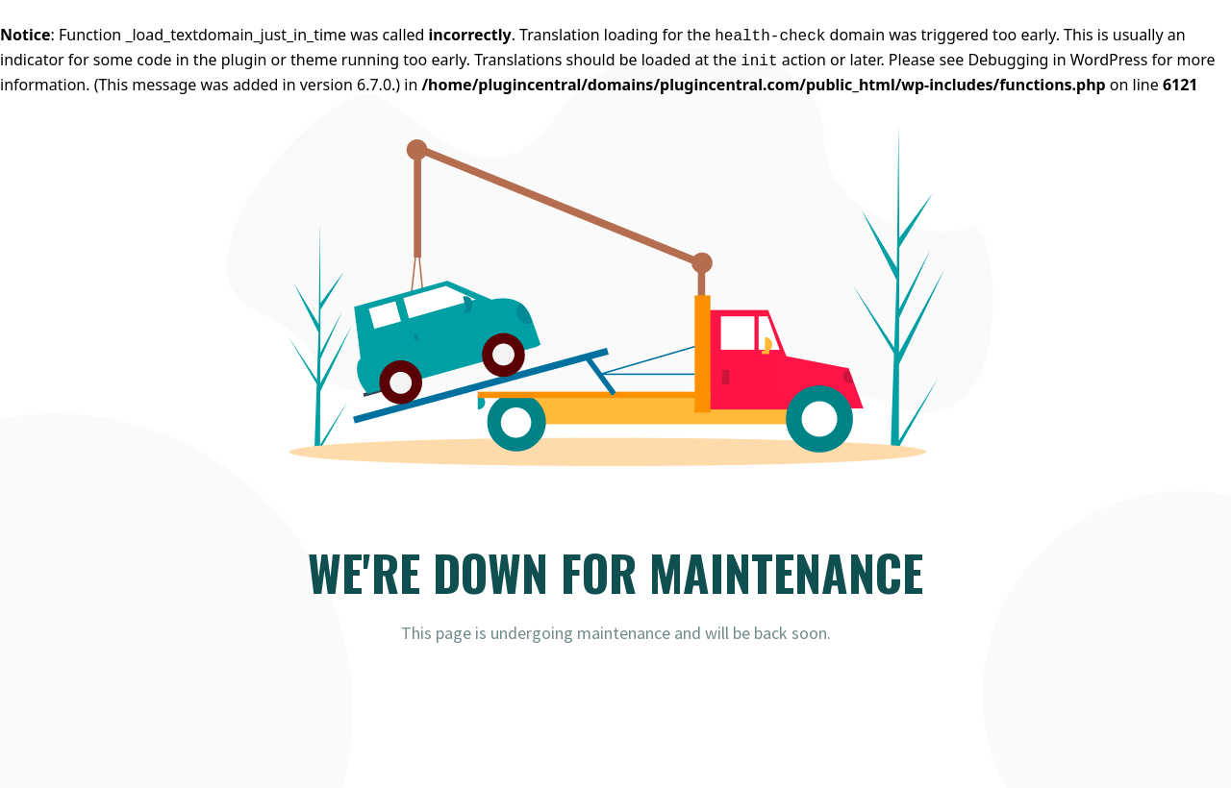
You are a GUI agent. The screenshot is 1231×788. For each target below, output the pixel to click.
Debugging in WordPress (1057, 59)
